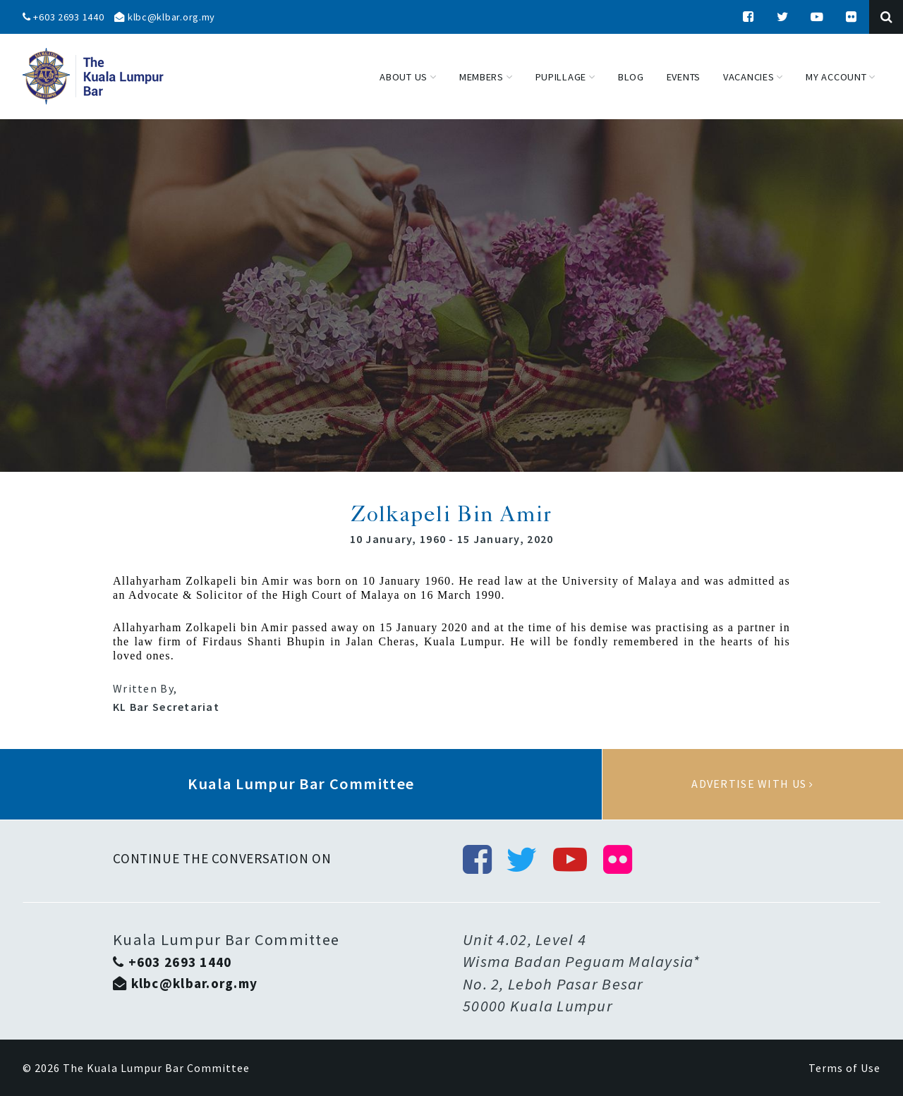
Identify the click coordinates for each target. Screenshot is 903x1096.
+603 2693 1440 (63, 17)
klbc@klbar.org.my (164, 17)
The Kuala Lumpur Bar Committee (156, 1068)
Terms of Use (844, 1068)
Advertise (752, 784)
